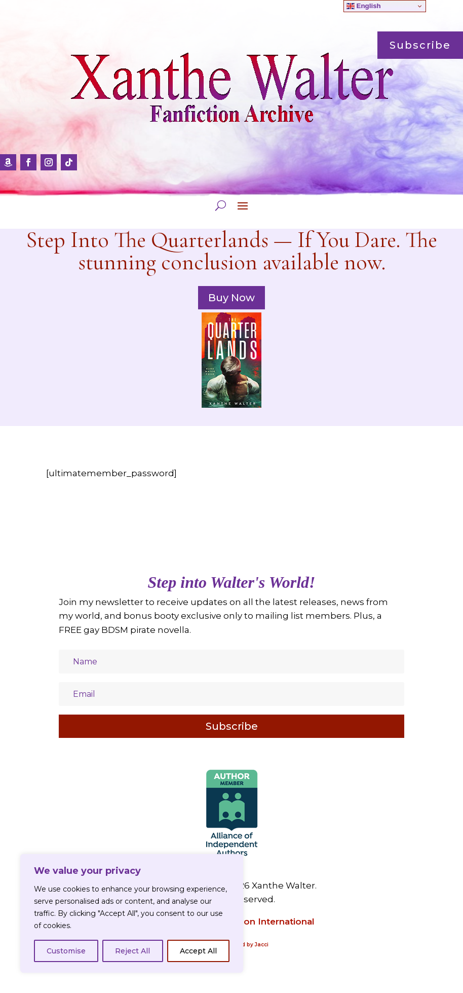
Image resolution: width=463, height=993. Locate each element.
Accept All (198, 950)
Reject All (132, 950)
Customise (66, 950)
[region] (131, 913)
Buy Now (231, 298)
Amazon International (266, 921)
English (363, 6)
